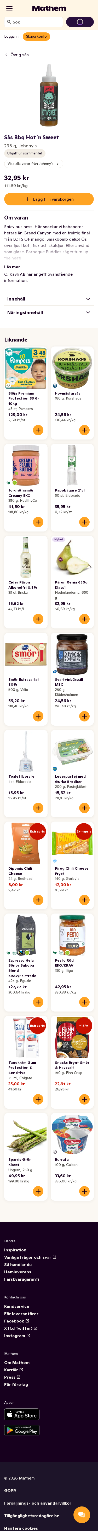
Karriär (13, 1369)
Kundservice (16, 1306)
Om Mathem (17, 1362)
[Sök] (9, 22)
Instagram (17, 1335)
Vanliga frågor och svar (30, 1257)
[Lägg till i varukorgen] (38, 430)
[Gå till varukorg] (80, 22)
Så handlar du (18, 1264)
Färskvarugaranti (21, 1279)
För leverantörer (21, 1313)
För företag (16, 1384)
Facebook (16, 1321)
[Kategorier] (9, 8)
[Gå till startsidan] (49, 8)
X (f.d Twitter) (21, 1328)
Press (12, 1377)
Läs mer (12, 267)
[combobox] (37, 22)
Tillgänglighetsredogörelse (31, 1515)
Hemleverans (17, 1271)
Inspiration (15, 1249)
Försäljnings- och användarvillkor (37, 1503)
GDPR (10, 1490)
